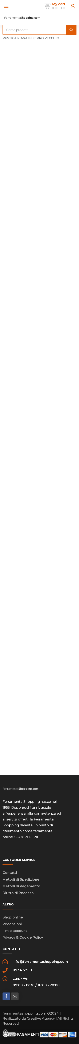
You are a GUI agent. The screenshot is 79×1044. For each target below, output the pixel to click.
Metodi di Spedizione (21, 879)
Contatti (10, 873)
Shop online (13, 917)
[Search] (71, 30)
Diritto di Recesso (18, 893)
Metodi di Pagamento (21, 886)
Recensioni (12, 924)
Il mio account (15, 931)
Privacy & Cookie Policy (23, 937)
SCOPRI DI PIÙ (27, 837)
